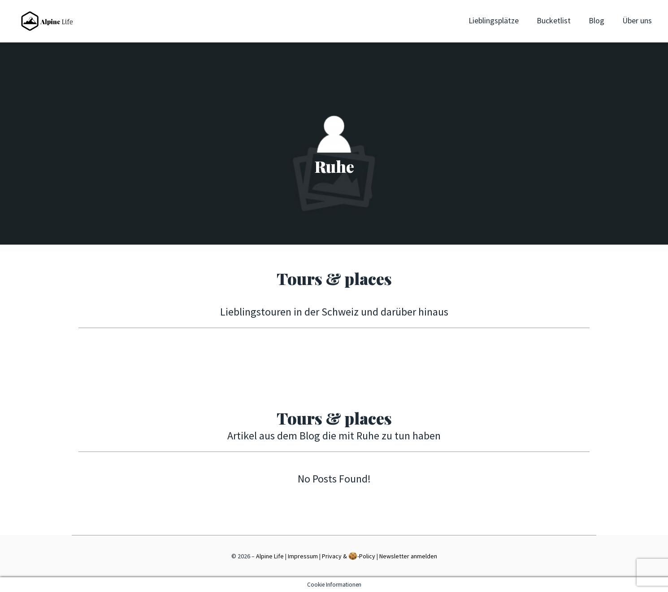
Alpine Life (270, 556)
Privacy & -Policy (348, 556)
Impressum (303, 556)
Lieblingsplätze (493, 20)
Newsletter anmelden (408, 556)
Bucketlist (554, 20)
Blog (596, 20)
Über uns (637, 20)
